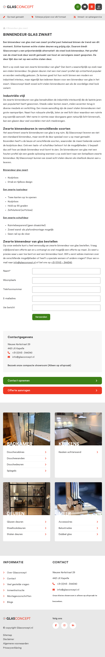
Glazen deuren (15, 522)
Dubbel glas (65, 534)
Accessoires (65, 522)
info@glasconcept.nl (25, 262)
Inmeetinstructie (15, 590)
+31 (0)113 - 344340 (20, 353)
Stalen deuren (15, 534)
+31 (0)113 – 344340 (61, 262)
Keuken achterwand (70, 452)
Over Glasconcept (17, 573)
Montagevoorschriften (19, 596)
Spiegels (11, 471)
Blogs (10, 602)
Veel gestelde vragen (18, 584)
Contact (11, 578)
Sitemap (7, 635)
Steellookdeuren (16, 528)
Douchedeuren (15, 464)
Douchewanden (16, 458)
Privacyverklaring (12, 648)
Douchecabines (15, 452)
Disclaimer (8, 639)
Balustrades (65, 528)
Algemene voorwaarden (16, 643)
